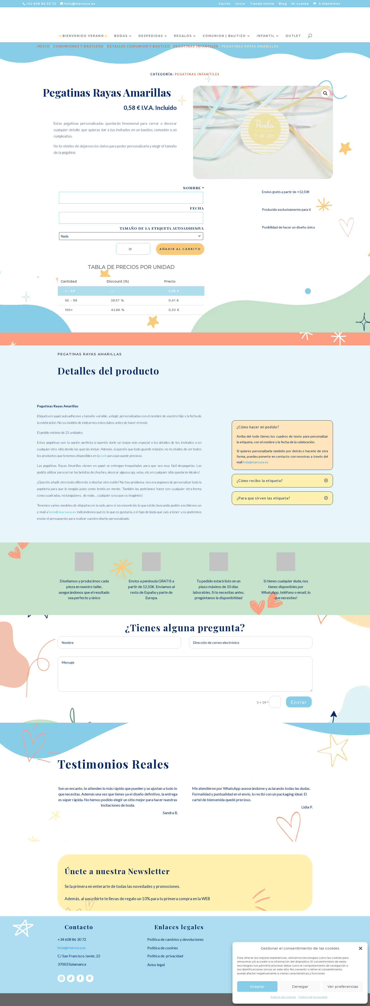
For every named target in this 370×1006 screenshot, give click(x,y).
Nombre (193, 188)
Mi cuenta (300, 3)
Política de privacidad (312, 997)
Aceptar (257, 986)
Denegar (300, 986)
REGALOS (183, 36)
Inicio (240, 3)
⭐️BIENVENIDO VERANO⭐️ (83, 36)
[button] (360, 948)
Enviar (299, 702)
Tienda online (262, 3)
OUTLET (293, 36)
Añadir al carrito (180, 249)
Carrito (225, 3)
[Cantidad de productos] (133, 249)
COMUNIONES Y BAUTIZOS (78, 46)
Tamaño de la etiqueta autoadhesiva (162, 228)
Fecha (197, 208)
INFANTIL (266, 36)
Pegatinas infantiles (196, 46)
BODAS (121, 36)
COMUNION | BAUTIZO (224, 36)
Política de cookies (283, 997)
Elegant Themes (96, 999)
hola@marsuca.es (63, 512)
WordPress (154, 999)
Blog (283, 3)
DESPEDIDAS (151, 36)
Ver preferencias (343, 986)
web (103, 456)
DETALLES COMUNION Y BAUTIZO (138, 46)
